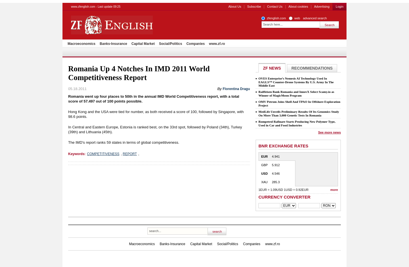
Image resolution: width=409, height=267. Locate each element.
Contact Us (274, 6)
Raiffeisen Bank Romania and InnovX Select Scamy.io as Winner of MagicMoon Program (296, 93)
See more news (329, 132)
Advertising (321, 6)
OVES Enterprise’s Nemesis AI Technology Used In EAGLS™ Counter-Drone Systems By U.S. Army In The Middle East (296, 82)
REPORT (130, 154)
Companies (195, 44)
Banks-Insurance (113, 44)
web (297, 18)
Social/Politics (170, 44)
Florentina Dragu (236, 89)
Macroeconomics (81, 44)
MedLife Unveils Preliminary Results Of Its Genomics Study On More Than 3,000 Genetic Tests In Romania (298, 113)
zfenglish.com (276, 18)
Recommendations (312, 68)
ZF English (132, 25)
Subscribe (254, 6)
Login (339, 6)
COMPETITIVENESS (103, 154)
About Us (234, 6)
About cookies (298, 6)
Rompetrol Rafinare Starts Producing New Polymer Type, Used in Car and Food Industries (296, 123)
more (334, 189)
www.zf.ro (217, 44)
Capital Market (143, 44)
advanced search (315, 18)
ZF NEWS (272, 68)
